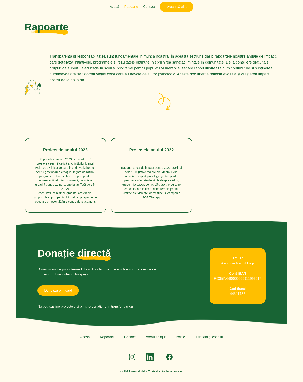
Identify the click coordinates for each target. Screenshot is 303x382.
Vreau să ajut (177, 6)
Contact (149, 6)
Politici (180, 337)
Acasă (114, 6)
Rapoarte (131, 6)
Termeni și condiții (209, 337)
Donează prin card (58, 290)
